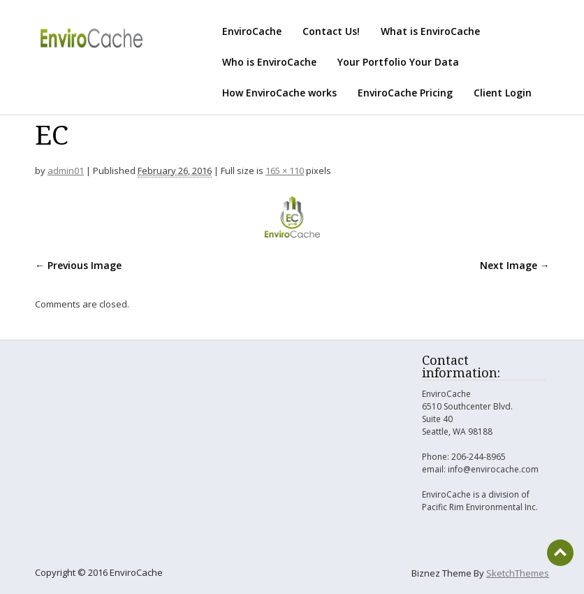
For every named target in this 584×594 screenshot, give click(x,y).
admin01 (66, 170)
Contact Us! (331, 31)
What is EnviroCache (430, 31)
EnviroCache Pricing (405, 92)
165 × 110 (284, 170)
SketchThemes (517, 573)
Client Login (503, 92)
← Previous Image (78, 265)
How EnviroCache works (279, 92)
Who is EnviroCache (269, 61)
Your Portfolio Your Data (398, 61)
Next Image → (515, 265)
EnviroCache (252, 31)
